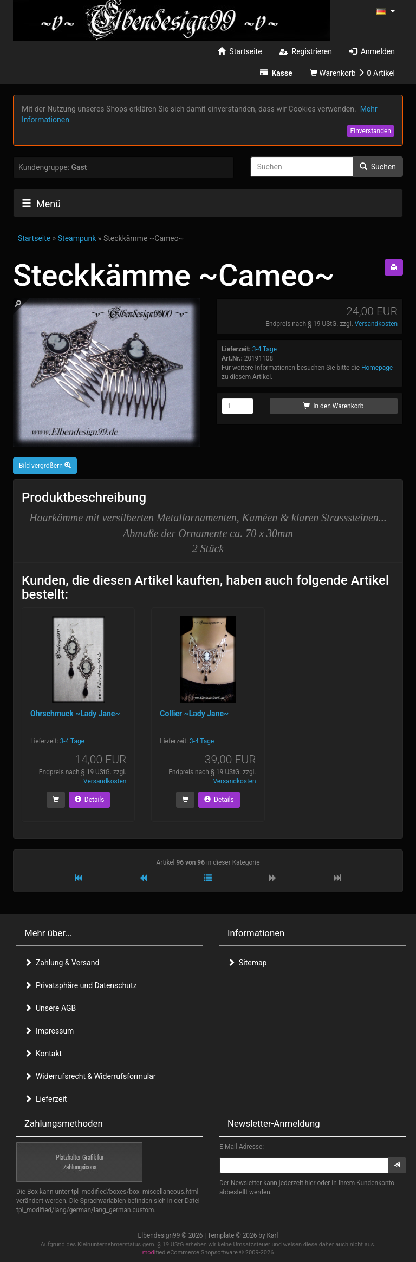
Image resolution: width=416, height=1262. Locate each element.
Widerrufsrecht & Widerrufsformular (90, 1076)
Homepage (377, 367)
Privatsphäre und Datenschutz (80, 985)
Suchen (378, 166)
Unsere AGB (50, 1008)
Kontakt (43, 1053)
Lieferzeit (45, 1099)
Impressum (49, 1030)
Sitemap (246, 962)
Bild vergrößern (45, 465)
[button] (385, 11)
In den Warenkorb (333, 406)
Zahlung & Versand (61, 962)
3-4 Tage (264, 349)
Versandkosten (376, 324)
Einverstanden (370, 131)
